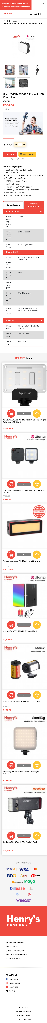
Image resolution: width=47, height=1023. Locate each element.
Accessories (16, 21)
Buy (24, 413)
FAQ (28, 1015)
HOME (5, 21)
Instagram (13, 983)
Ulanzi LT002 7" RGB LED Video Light (20, 631)
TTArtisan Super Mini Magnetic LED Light (22, 701)
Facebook (12, 979)
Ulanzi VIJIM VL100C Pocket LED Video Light (22, 23)
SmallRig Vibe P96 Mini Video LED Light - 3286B (21, 773)
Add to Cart (27, 154)
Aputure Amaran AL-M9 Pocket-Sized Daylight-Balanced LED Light (24, 421)
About (20, 1015)
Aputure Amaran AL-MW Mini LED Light (21, 561)
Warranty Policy (15, 951)
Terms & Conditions (16, 955)
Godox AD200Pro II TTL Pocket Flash (20, 842)
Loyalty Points (23, 1019)
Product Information (33, 205)
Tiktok (11, 991)
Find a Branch (23, 1011)
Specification (13, 205)
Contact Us (12, 947)
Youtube (12, 987)
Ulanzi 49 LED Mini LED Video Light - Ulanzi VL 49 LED (24, 491)
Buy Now (10, 154)
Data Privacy (13, 959)
